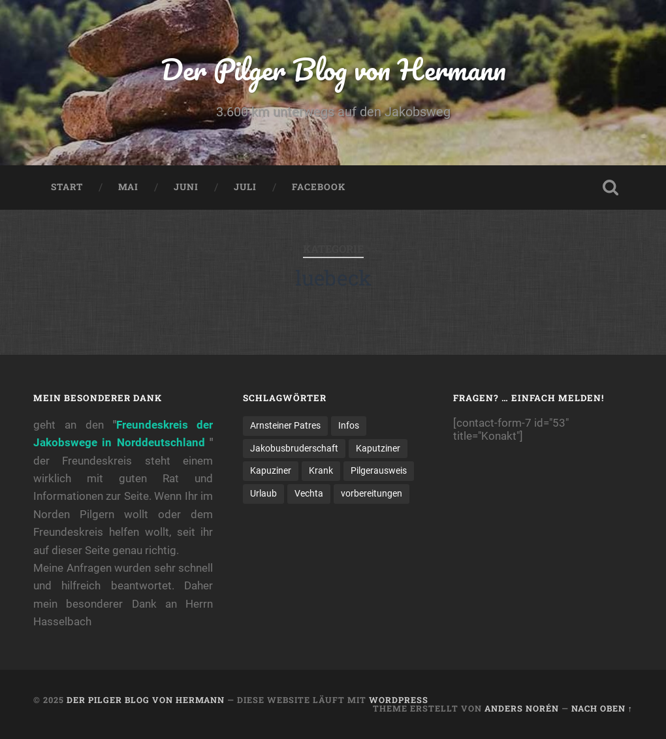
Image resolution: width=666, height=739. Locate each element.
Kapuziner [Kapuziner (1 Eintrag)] (270, 470)
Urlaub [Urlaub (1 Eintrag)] (263, 493)
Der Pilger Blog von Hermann (333, 69)
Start (67, 187)
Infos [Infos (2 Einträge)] (348, 425)
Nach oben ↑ (602, 708)
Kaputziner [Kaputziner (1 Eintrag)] (378, 448)
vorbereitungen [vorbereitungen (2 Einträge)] (371, 493)
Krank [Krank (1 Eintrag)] (321, 470)
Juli (245, 187)
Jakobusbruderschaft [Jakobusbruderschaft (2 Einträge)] (294, 448)
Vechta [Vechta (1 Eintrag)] (308, 493)
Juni (186, 187)
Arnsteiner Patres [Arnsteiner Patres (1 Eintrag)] (285, 425)
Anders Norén (521, 708)
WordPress (398, 700)
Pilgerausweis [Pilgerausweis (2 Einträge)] (379, 470)
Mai (128, 187)
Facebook (318, 187)
